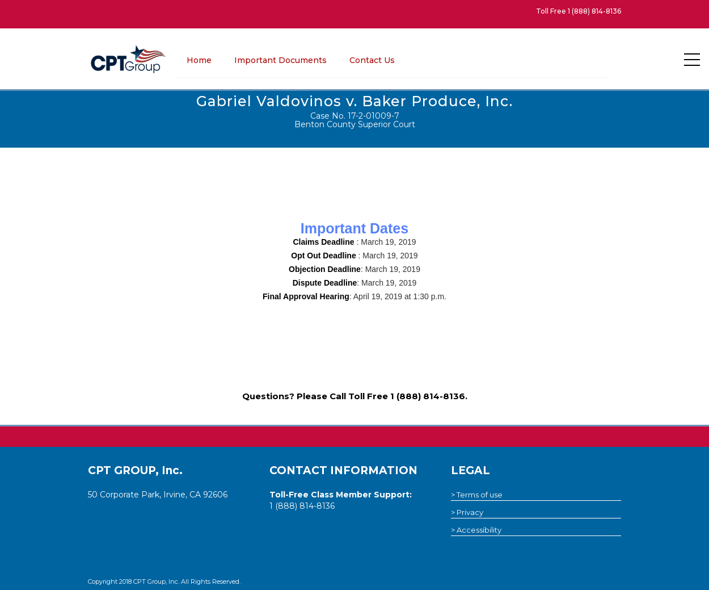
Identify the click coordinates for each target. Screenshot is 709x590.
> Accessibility (476, 529)
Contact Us (372, 60)
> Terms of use (477, 494)
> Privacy (467, 512)
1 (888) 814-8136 (594, 11)
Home (199, 60)
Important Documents (280, 60)
